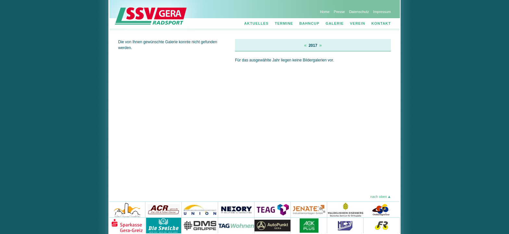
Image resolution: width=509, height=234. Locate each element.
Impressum (382, 12)
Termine (284, 23)
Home (324, 12)
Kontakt (381, 23)
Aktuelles (256, 23)
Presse (339, 12)
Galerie (335, 23)
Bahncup (309, 23)
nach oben (378, 197)
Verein (357, 23)
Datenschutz (359, 12)
